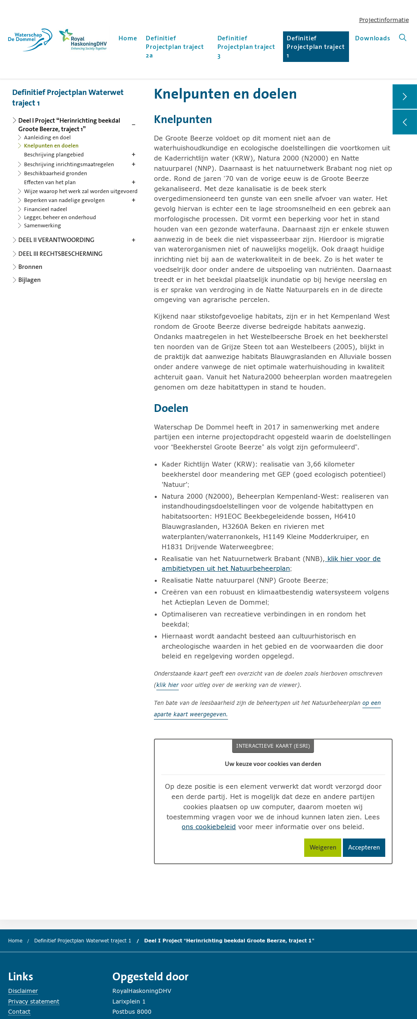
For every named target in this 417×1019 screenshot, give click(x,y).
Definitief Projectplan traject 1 (316, 46)
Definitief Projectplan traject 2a (175, 46)
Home (128, 38)
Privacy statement (33, 1001)
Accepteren (366, 849)
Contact (19, 1011)
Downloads (372, 38)
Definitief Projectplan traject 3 (246, 46)
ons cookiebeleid (209, 826)
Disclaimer (23, 990)
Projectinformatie (384, 19)
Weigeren (325, 849)
